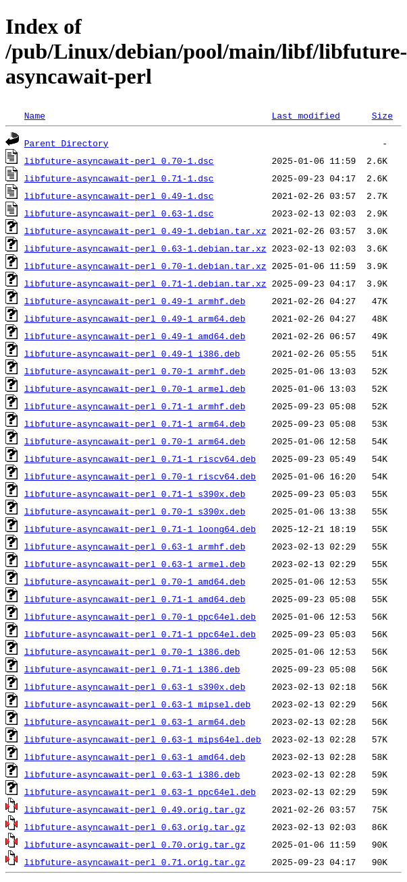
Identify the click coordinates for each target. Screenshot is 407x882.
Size (382, 115)
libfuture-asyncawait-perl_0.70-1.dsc (119, 160)
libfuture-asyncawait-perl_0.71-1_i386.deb (132, 669)
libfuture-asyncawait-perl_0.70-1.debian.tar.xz (145, 266)
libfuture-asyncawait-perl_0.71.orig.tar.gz (135, 862)
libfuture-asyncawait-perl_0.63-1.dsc (119, 213)
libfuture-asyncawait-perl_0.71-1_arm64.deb (135, 423)
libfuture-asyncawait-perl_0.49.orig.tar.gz (135, 809)
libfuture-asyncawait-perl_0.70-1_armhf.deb (135, 371)
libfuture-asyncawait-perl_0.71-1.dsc (119, 178)
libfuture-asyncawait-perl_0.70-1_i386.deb (132, 651)
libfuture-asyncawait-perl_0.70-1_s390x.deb (135, 511)
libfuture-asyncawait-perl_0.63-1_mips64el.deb (142, 739)
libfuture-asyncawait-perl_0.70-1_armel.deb (135, 388)
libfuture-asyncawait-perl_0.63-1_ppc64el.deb (140, 792)
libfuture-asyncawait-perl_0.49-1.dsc (119, 195)
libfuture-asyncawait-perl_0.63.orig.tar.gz (135, 827)
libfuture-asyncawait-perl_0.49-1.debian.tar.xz (145, 231)
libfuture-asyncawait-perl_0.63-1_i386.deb (132, 774)
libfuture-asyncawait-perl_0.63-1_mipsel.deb (137, 704)
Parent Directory (66, 143)
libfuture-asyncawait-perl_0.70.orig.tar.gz (135, 844)
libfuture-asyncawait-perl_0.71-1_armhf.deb (135, 406)
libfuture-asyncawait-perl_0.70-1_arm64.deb (135, 441)
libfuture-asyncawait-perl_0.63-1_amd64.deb (135, 757)
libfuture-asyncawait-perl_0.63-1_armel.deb (135, 564)
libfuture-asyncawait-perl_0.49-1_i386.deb (132, 353)
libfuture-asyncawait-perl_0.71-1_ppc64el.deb (140, 634)
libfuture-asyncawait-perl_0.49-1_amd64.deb (135, 336)
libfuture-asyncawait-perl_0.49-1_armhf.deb (135, 301)
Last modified (305, 115)
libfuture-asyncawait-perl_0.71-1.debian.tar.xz (145, 283)
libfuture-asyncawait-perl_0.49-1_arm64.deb (135, 318)
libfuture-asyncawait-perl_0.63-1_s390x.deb (135, 686)
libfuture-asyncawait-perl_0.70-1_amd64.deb (135, 581)
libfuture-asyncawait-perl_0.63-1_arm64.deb (135, 721)
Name (34, 115)
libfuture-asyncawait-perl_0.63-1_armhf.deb (135, 546)
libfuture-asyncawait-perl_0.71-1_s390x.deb (135, 494)
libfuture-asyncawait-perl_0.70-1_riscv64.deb (140, 476)
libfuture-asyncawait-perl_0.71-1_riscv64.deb (140, 458)
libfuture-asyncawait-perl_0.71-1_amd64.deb (135, 599)
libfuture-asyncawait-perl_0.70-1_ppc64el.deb (140, 616)
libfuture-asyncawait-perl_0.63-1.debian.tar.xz (145, 248)
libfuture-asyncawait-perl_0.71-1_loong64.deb (140, 529)
